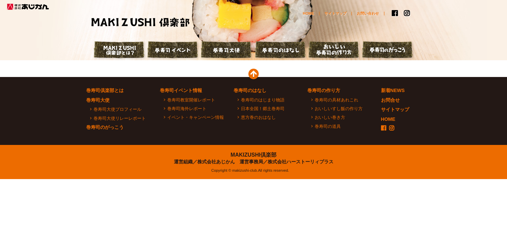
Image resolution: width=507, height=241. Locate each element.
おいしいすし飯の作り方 (339, 108)
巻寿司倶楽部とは (105, 90)
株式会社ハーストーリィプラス (300, 161)
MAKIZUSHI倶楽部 (253, 155)
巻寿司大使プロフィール (117, 109)
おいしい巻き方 (330, 117)
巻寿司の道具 (328, 126)
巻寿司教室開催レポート (191, 99)
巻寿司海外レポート (186, 108)
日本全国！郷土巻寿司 (262, 108)
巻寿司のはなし (280, 51)
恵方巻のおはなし (258, 117)
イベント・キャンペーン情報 (195, 117)
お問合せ (390, 100)
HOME (308, 13)
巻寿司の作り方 (323, 90)
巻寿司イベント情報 (181, 90)
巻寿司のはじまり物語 (262, 99)
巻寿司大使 (227, 51)
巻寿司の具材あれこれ (336, 99)
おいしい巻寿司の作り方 (334, 51)
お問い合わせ (368, 13)
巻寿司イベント (173, 51)
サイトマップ (335, 13)
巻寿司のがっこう (388, 51)
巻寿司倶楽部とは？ (119, 51)
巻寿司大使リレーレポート (119, 118)
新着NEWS (393, 90)
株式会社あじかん (28, 6)
